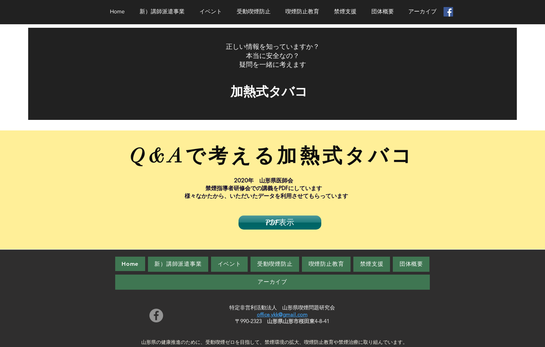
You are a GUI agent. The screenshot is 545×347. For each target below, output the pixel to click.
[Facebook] (156, 315)
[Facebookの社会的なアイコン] (448, 12)
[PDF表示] (280, 223)
